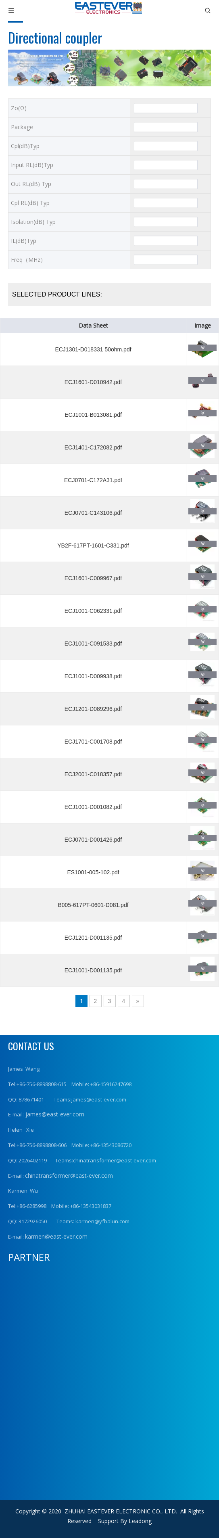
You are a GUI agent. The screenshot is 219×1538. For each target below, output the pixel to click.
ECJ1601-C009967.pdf (93, 578)
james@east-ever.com (54, 1114)
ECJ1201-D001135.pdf (93, 937)
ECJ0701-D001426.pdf (93, 839)
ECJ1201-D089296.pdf (93, 709)
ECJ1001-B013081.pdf (93, 415)
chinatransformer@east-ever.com (69, 1175)
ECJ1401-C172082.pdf (93, 447)
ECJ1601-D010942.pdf (93, 382)
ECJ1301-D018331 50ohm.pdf (93, 349)
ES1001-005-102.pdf (93, 872)
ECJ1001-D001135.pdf (93, 970)
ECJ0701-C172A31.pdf (93, 480)
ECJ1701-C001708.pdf (93, 741)
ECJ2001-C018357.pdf (93, 774)
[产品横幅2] (109, 68)
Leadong (140, 1521)
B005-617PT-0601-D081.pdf (93, 905)
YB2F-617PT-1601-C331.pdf (93, 545)
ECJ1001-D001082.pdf (93, 807)
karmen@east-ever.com (56, 1236)
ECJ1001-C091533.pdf (93, 643)
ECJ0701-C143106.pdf (93, 513)
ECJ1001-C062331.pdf (93, 611)
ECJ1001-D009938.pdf (93, 676)
